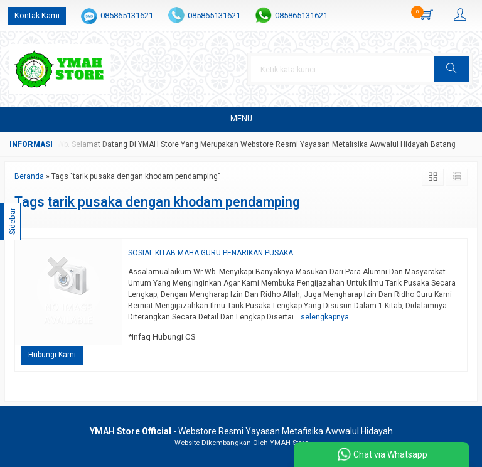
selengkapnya (325, 317)
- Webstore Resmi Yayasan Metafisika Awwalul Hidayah (241, 431)
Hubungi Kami (52, 354)
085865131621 (126, 15)
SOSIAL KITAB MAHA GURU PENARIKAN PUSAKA (210, 253)
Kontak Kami (37, 15)
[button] (451, 69)
